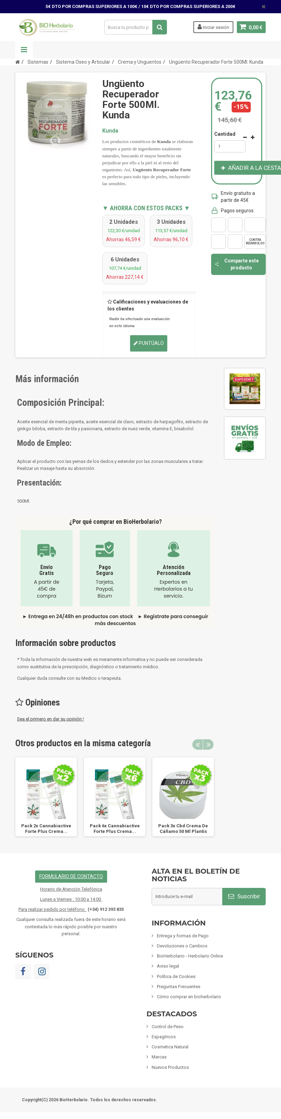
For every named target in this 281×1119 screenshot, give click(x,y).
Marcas (159, 1056)
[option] (46, 796)
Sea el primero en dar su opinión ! (50, 719)
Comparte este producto (237, 264)
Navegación (24, 49)
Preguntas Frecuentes (178, 986)
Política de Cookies (176, 976)
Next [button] (208, 744)
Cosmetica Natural (170, 1046)
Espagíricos (164, 1036)
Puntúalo (149, 343)
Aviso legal (168, 966)
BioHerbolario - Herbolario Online (190, 956)
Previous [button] (197, 744)
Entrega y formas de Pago (183, 935)
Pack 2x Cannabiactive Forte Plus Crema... (46, 828)
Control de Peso (168, 1026)
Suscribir (244, 896)
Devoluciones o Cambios (182, 945)
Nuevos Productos (170, 1067)
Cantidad (224, 134)
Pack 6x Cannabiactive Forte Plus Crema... (115, 828)
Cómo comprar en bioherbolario (189, 996)
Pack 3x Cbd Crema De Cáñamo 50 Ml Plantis (183, 828)
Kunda (110, 130)
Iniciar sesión (213, 27)
